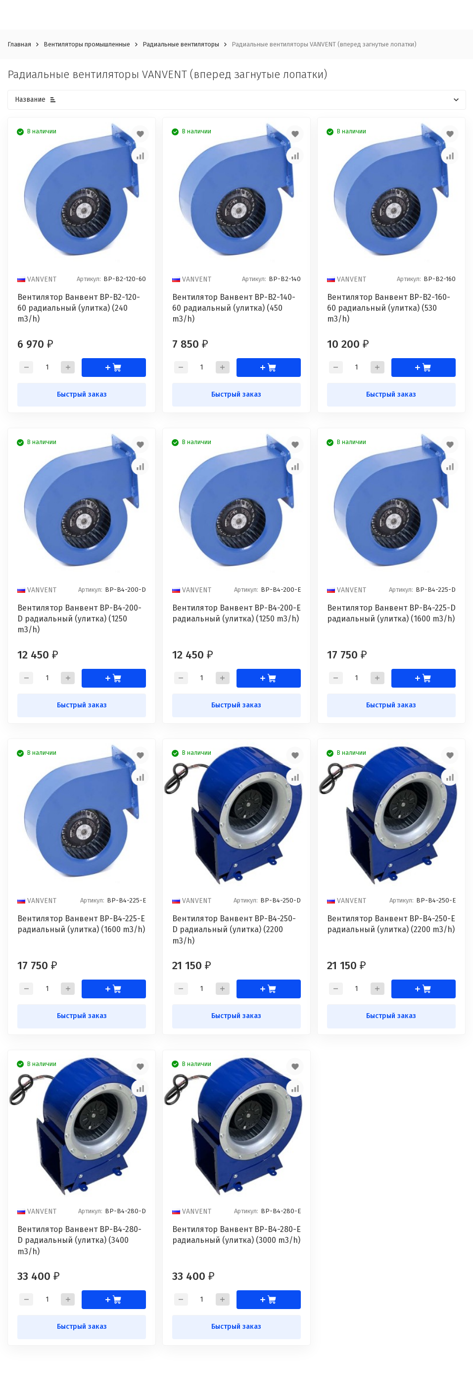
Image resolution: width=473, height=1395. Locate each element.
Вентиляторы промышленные (87, 44)
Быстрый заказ (82, 394)
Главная (19, 44)
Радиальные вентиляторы (180, 44)
